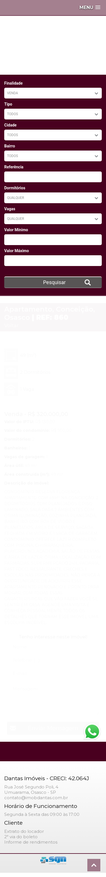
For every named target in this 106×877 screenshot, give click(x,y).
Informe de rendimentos (30, 842)
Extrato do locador (24, 831)
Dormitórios (14, 188)
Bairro (9, 146)
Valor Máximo (16, 250)
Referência (13, 167)
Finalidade (13, 83)
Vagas (9, 209)
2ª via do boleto (21, 836)
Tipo (8, 104)
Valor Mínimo (16, 230)
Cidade (10, 125)
